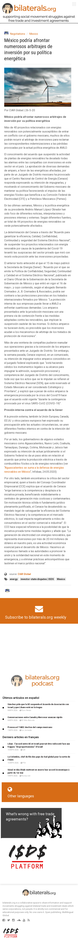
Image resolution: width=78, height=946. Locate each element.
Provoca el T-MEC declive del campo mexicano (30, 727)
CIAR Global (24, 574)
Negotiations (17, 33)
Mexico (33, 33)
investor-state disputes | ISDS (37, 579)
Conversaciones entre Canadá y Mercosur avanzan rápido (35, 717)
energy (14, 579)
